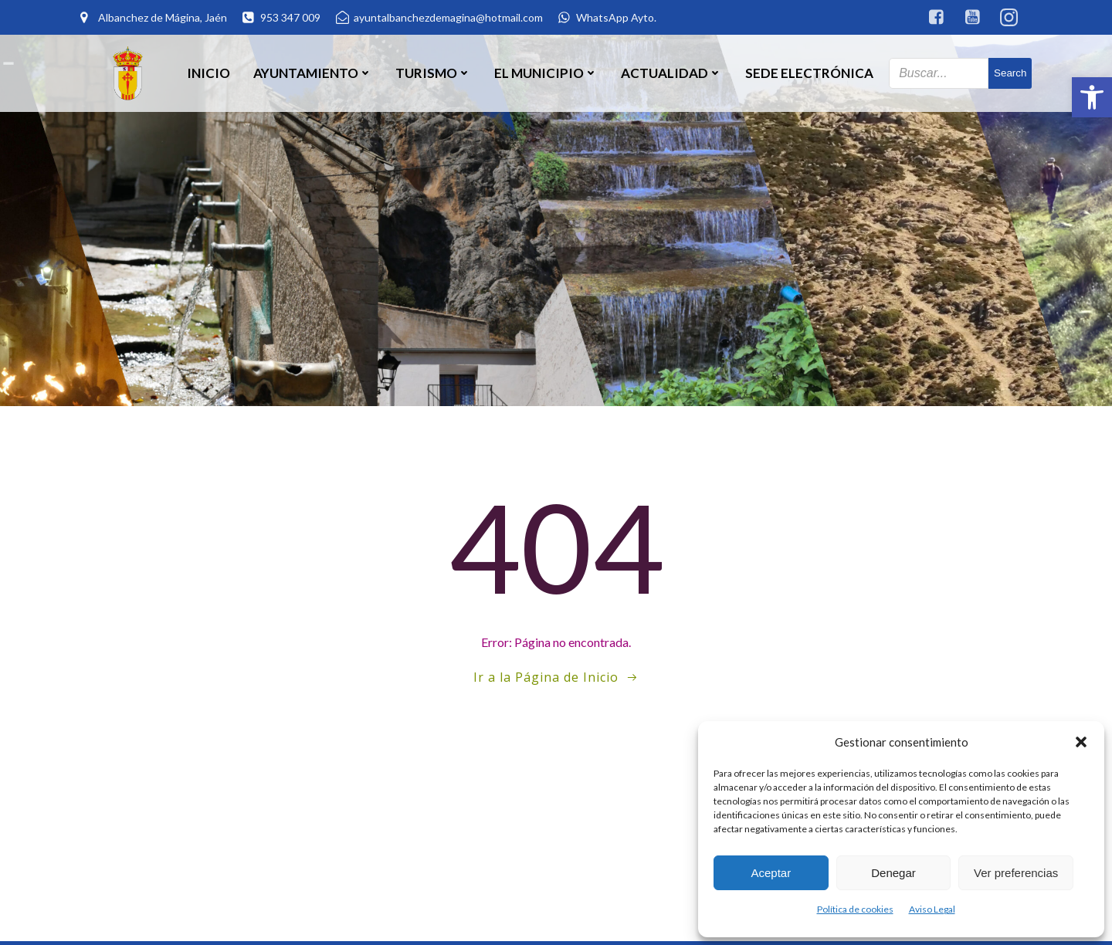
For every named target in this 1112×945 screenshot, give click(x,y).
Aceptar (771, 872)
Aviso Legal (932, 909)
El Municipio (546, 73)
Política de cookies (855, 909)
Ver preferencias (1016, 872)
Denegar (893, 872)
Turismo (433, 73)
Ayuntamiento (312, 73)
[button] (1092, 97)
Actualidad (671, 73)
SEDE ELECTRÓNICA (809, 73)
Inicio (208, 73)
